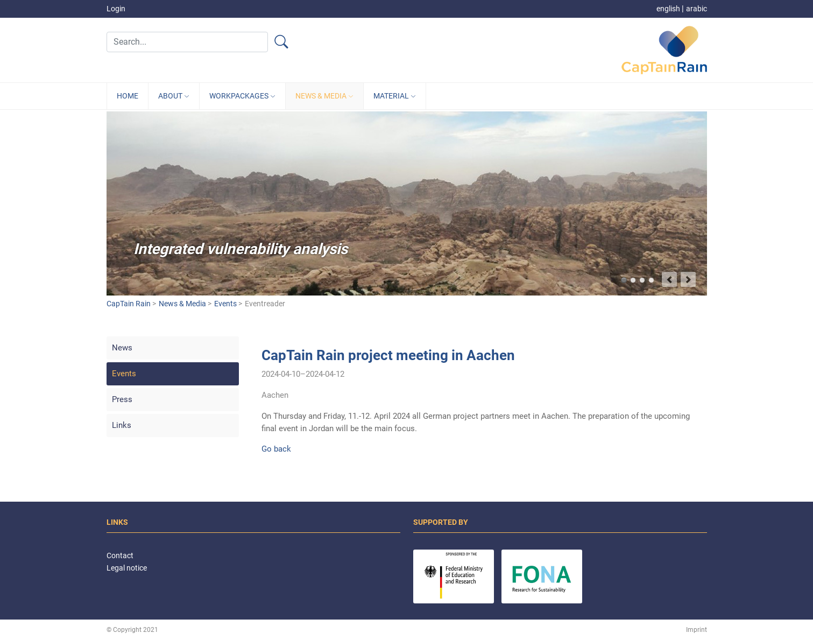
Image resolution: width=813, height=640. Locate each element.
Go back (276, 449)
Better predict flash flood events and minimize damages (633, 280)
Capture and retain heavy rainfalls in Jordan (642, 280)
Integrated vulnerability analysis (623, 280)
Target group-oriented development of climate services (651, 280)
